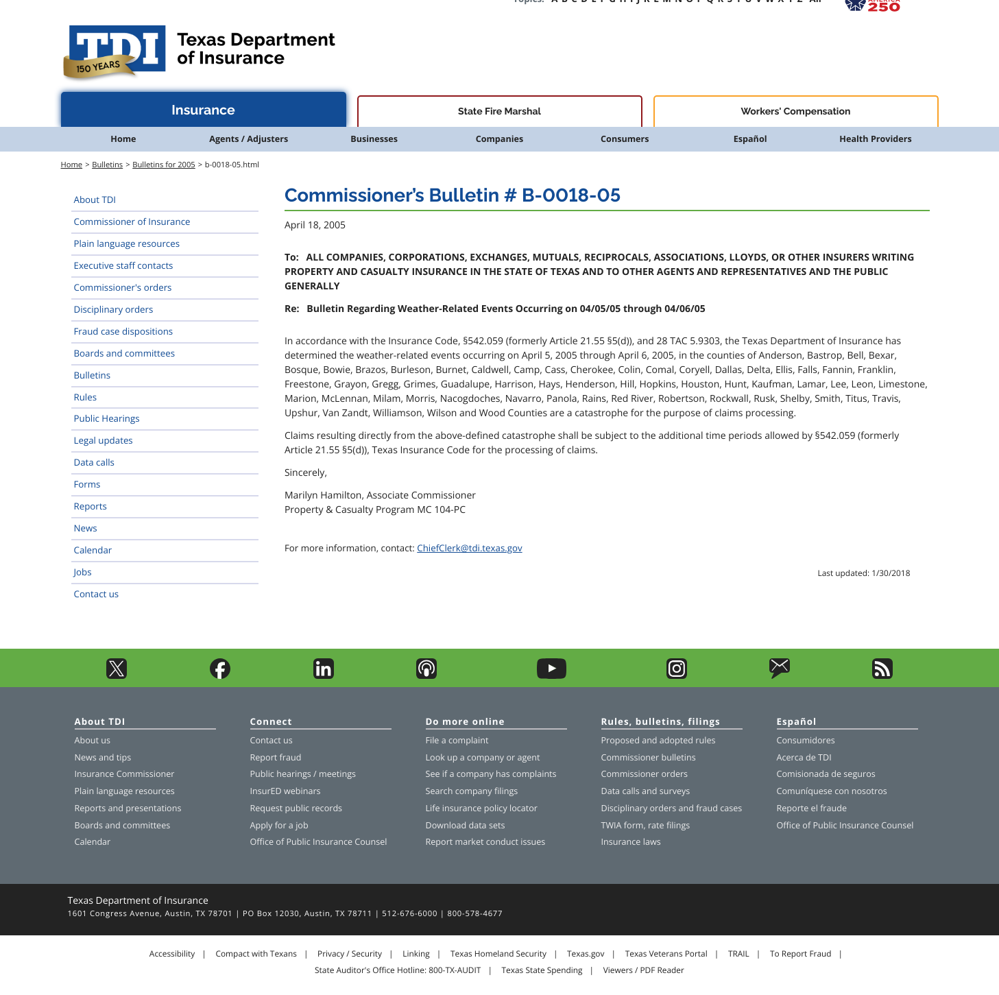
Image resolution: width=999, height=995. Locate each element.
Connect (271, 722)
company (485, 757)
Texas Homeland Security (498, 953)
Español (750, 139)
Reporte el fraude (812, 808)
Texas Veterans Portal (666, 953)
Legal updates (103, 440)
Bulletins (107, 165)
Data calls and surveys (645, 791)
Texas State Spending (542, 970)
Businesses (374, 139)
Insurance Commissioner (125, 774)
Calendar (93, 550)
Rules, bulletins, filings (661, 722)
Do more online (465, 722)
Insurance (203, 110)
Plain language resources (127, 243)
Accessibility (172, 953)
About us (92, 740)
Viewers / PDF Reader (643, 970)
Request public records (296, 808)
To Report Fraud (801, 953)
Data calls (94, 462)
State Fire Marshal (499, 111)
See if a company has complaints (491, 774)
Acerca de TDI (804, 757)
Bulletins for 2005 (163, 165)
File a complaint (457, 740)
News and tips (103, 757)
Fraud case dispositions (123, 331)
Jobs (83, 572)
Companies (500, 139)
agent (528, 757)
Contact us (96, 594)
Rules (85, 397)
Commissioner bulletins (648, 757)
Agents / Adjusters (248, 139)
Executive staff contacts (123, 265)
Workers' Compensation (796, 111)
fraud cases (719, 808)
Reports (90, 506)
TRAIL (738, 953)
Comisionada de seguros (826, 774)
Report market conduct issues (486, 842)
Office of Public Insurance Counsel (318, 842)
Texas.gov (585, 953)
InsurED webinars (285, 791)
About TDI (95, 199)
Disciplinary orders (114, 309)
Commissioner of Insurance (132, 221)
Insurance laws (631, 842)
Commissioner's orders (123, 287)
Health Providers (875, 139)
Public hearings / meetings (303, 774)
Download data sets (465, 825)
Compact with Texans (255, 953)
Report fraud (276, 757)
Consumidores (806, 740)
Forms (87, 484)
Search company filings (472, 791)
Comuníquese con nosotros (832, 791)
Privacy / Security (349, 953)
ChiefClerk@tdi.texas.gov (469, 548)
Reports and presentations (128, 808)
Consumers (625, 139)
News (85, 528)
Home (123, 139)
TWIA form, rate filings (645, 825)
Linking (416, 953)
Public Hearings (107, 418)
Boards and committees (125, 353)
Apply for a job (279, 825)
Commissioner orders (644, 774)
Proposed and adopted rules (658, 740)
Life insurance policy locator (482, 808)
